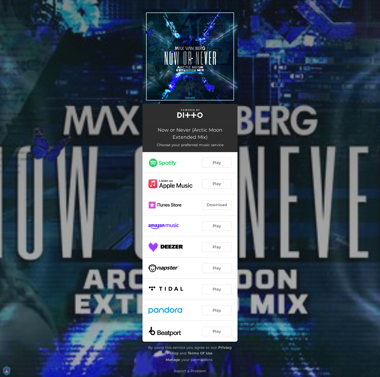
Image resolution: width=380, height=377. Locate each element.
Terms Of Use (200, 353)
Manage (173, 359)
